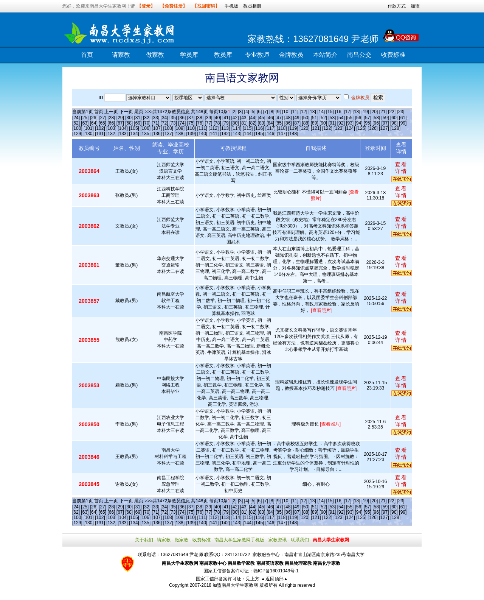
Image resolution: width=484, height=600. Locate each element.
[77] (208, 123)
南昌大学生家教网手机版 (239, 539)
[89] (314, 123)
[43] (244, 117)
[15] (330, 111)
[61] (402, 117)
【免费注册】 (173, 6)
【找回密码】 (206, 6)
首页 (87, 54)
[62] (76, 123)
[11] (294, 111)
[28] (111, 117)
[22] (392, 111)
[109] (179, 128)
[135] (145, 133)
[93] (350, 123)
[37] (191, 117)
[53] (332, 117)
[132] (111, 133)
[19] (365, 111)
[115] (248, 128)
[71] (155, 123)
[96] (376, 123)
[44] (252, 117)
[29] (120, 117)
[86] (288, 123)
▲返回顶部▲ (274, 578)
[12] (303, 111)
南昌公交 (359, 54)
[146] (270, 133)
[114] (236, 128)
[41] (226, 117)
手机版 (231, 6)
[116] (259, 128)
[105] (134, 128)
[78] (217, 123)
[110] (191, 128)
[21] (383, 111)
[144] (248, 133)
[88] (305, 123)
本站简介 (325, 54)
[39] (208, 117)
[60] (394, 117)
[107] (157, 128)
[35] (173, 117)
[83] (261, 123)
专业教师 (257, 54)
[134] (134, 133)
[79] (226, 123)
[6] (259, 111)
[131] (100, 133)
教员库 (223, 54)
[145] (259, 133)
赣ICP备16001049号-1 (276, 571)
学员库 (189, 54)
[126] (373, 128)
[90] (323, 123)
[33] (155, 117)
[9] (278, 111)
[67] (120, 123)
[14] (321, 111)
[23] (400, 111)
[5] (252, 111)
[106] (145, 128)
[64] (94, 123)
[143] (236, 133)
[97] (385, 123)
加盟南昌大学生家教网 (235, 585)
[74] (182, 123)
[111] (202, 128)
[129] (77, 133)
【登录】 (146, 6)
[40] (217, 117)
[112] (214, 128)
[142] (225, 133)
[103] (111, 128)
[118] (282, 128)
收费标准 (393, 54)
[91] (332, 123)
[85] (279, 123)
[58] (376, 117)
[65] (102, 123)
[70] (146, 123)
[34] (164, 117)
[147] (282, 133)
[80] (235, 123)
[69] (138, 123)
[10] (286, 111)
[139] (191, 133)
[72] (164, 123)
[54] (341, 117)
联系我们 (300, 539)
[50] (305, 117)
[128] (395, 128)
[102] (100, 128)
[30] (129, 117)
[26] (94, 117)
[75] (191, 123)
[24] (76, 117)
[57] (367, 117)
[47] (279, 117)
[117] (270, 128)
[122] (327, 128)
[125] (361, 128)
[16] (339, 111)
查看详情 (401, 167)
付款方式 (397, 6)
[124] (350, 128)
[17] (347, 111)
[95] (367, 123)
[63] (84, 123)
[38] (199, 117)
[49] (297, 117)
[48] (288, 117)
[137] (168, 133)
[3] (240, 111)
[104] (123, 128)
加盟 (415, 6)
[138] (179, 133)
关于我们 (144, 539)
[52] (323, 117)
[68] (129, 123)
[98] (394, 123)
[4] (246, 111)
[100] (77, 128)
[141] (214, 133)
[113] (225, 128)
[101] (89, 128)
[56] (359, 117)
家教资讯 (277, 539)
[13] (312, 111)
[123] (339, 128)
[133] (123, 133)
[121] (316, 128)
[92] (341, 123)
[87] (297, 123)
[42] (235, 117)
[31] (138, 117)
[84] (270, 123)
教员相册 (252, 6)
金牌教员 (291, 54)
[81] (244, 123)
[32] (146, 117)
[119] (293, 128)
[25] (84, 117)
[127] (384, 128)
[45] (261, 117)
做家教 (155, 54)
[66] (111, 123)
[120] (304, 128)
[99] (402, 123)
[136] (157, 133)
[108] (168, 128)
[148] (293, 133)
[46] (270, 117)
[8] (271, 111)
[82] (252, 123)
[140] (202, 133)
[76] (199, 123)
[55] (350, 117)
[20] (374, 111)
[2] (233, 111)
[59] (385, 117)
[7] (265, 111)
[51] (314, 117)
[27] (102, 117)
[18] (356, 111)
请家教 (121, 54)
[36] (182, 117)
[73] (173, 123)
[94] (359, 123)
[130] (89, 133)
